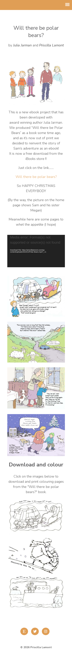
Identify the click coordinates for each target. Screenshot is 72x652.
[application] (36, 251)
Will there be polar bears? (36, 176)
